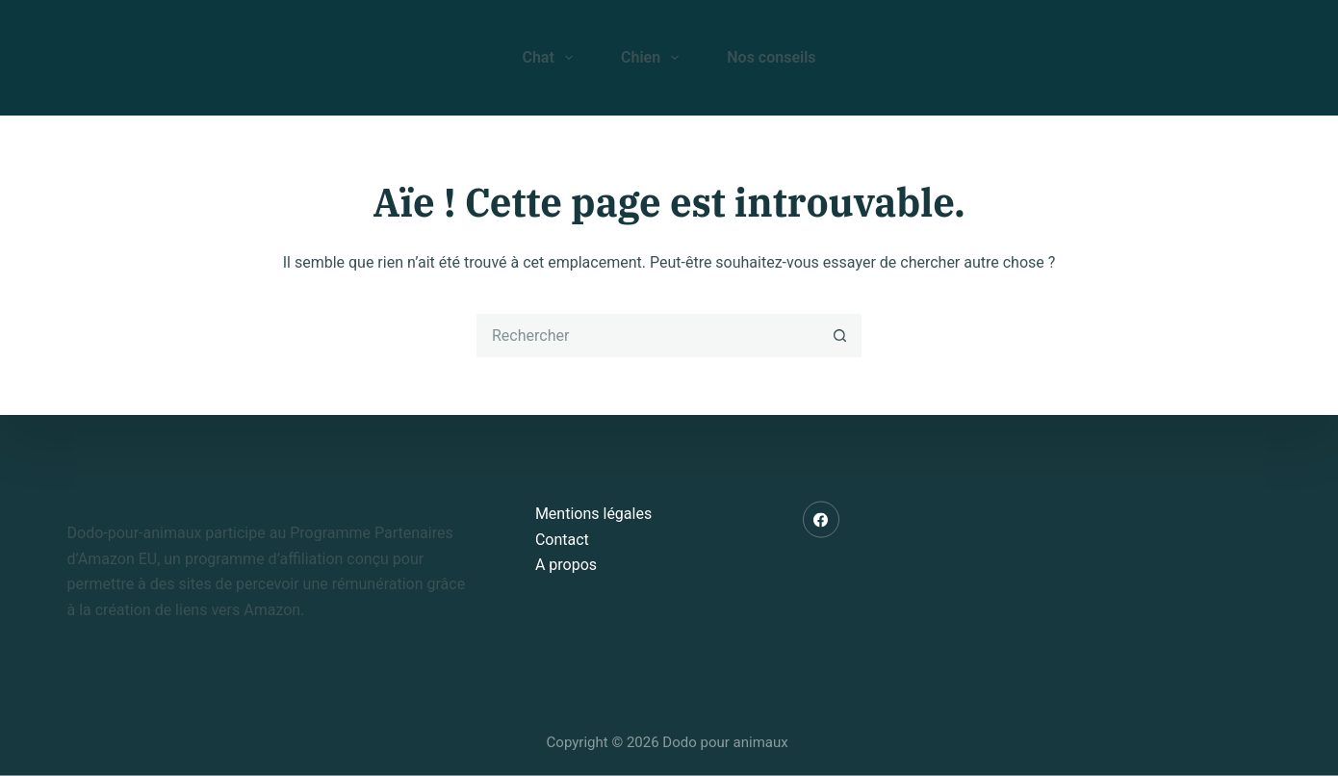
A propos (566, 565)
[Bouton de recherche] (840, 335)
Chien (653, 57)
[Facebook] (821, 520)
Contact (562, 539)
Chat (551, 57)
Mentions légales (593, 513)
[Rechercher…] (647, 335)
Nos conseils (771, 57)
